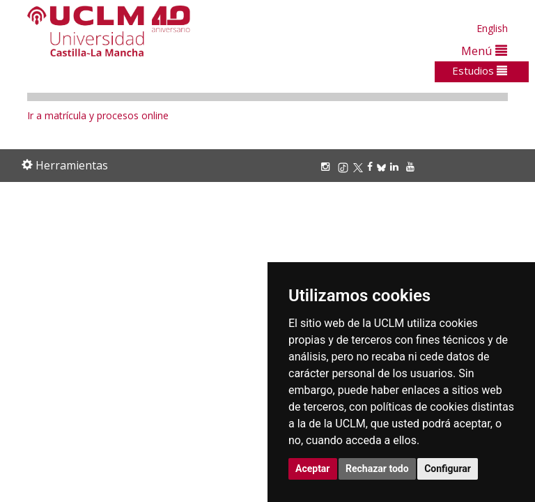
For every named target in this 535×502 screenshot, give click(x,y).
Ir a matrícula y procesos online (98, 115)
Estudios (479, 70)
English (492, 28)
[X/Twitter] (360, 166)
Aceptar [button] (312, 468)
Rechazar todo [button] (377, 468)
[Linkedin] (394, 166)
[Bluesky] (383, 166)
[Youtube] (412, 166)
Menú (484, 51)
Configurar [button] (447, 468)
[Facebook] (372, 166)
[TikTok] (345, 166)
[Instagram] (327, 166)
